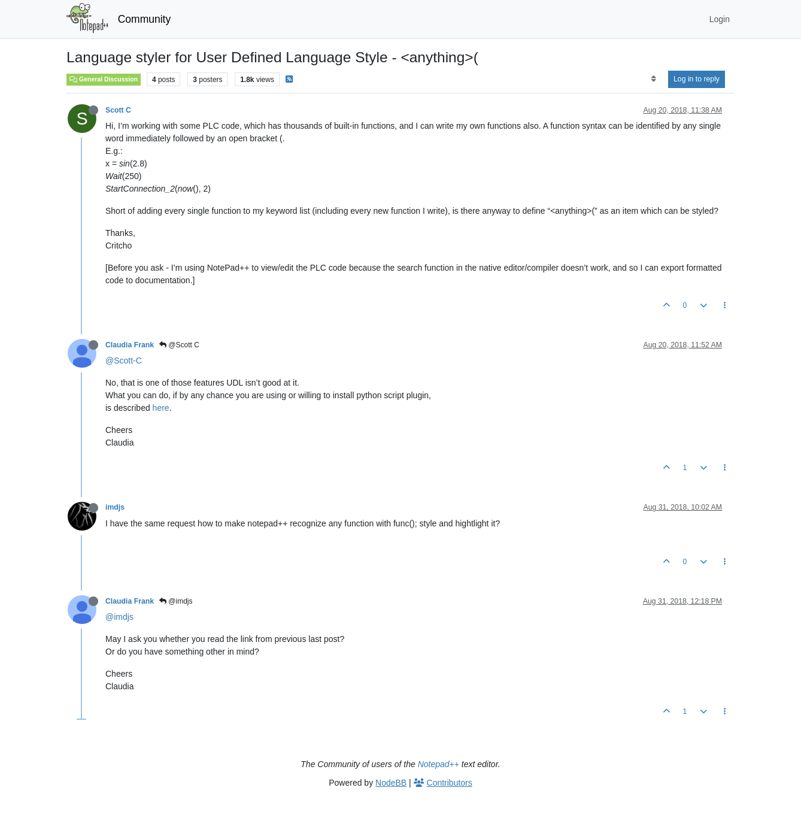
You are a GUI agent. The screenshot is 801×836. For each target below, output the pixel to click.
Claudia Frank (129, 345)
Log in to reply (696, 79)
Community (144, 19)
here (161, 408)
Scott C (118, 110)
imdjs (115, 507)
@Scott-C (123, 360)
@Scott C (179, 345)
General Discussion (103, 79)
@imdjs (176, 601)
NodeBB (390, 782)
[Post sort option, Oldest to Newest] (653, 79)
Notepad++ (438, 764)
